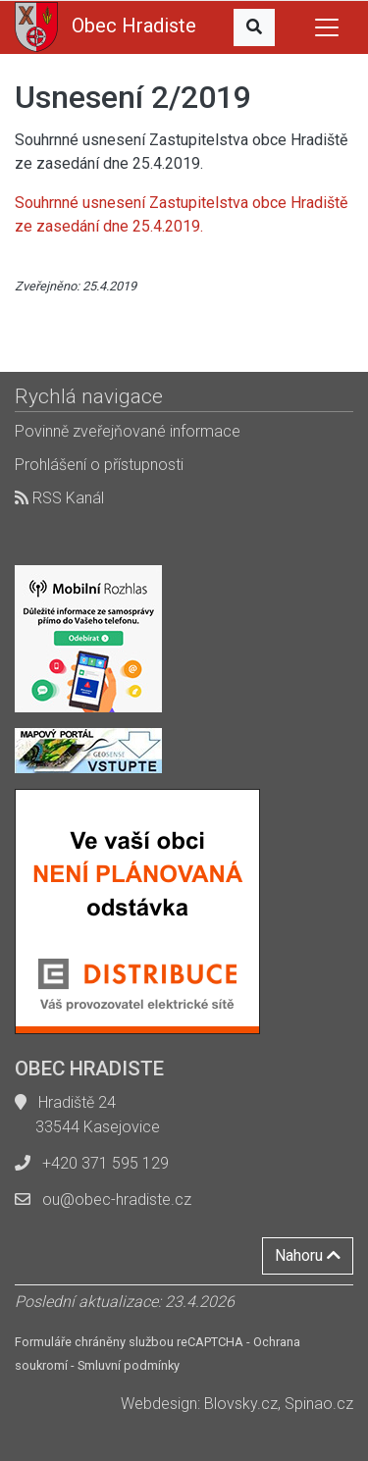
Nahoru (308, 1255)
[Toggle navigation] (326, 27)
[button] (254, 27)
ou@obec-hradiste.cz (116, 1199)
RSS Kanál (59, 498)
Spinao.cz (319, 1403)
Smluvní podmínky (129, 1365)
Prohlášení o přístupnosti (99, 464)
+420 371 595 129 (105, 1163)
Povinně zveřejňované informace (127, 431)
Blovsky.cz (241, 1403)
